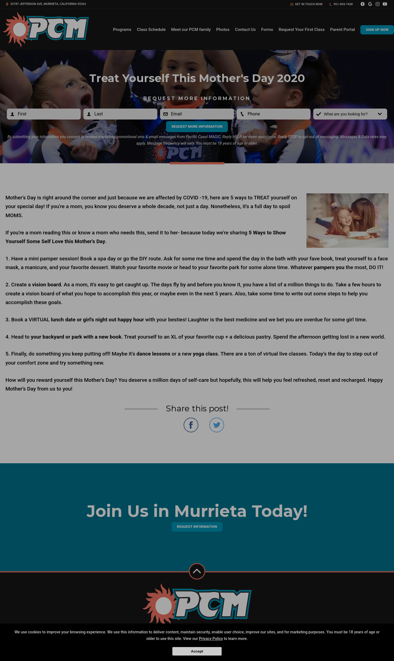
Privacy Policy (211, 638)
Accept (197, 651)
